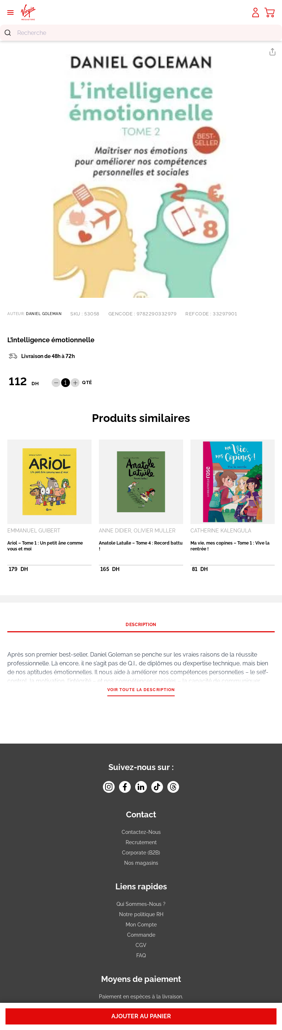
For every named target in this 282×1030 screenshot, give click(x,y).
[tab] (141, 624)
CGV (141, 945)
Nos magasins (141, 863)
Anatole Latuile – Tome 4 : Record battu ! (140, 546)
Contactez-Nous (141, 832)
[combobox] (141, 33)
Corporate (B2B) (141, 853)
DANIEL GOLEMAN (44, 314)
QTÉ (87, 382)
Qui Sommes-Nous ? (141, 904)
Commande (141, 935)
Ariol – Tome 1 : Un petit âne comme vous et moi (45, 546)
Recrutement (141, 842)
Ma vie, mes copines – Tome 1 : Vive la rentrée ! (230, 546)
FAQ (141, 955)
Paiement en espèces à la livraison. (141, 997)
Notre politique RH (141, 914)
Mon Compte (141, 925)
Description (141, 624)
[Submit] (8, 33)
